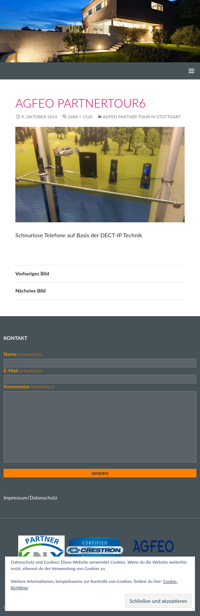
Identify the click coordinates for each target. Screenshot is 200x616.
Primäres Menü (191, 70)
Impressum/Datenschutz (30, 498)
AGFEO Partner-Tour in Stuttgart (142, 116)
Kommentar (29, 386)
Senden (100, 473)
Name (22, 354)
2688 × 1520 (80, 116)
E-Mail (23, 370)
